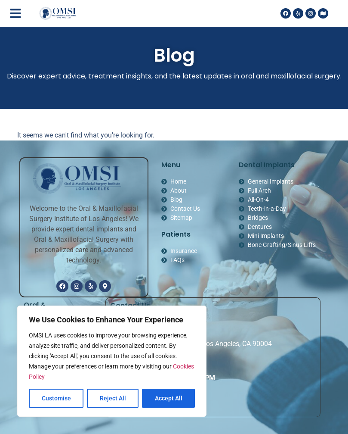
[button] (15, 13)
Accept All (168, 398)
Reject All (113, 398)
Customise (56, 398)
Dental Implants (267, 165)
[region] (111, 361)
